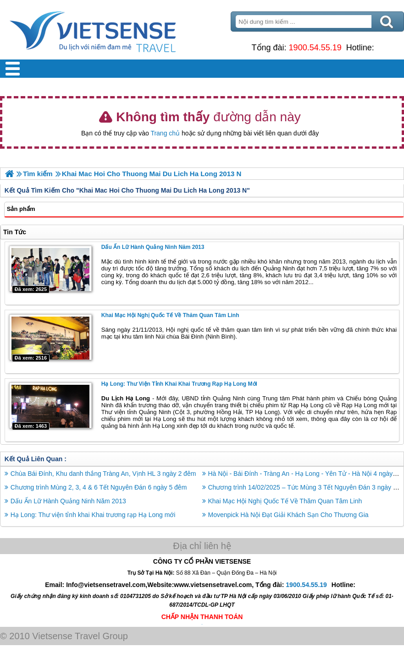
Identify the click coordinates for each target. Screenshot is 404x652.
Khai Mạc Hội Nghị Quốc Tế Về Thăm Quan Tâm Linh (170, 315)
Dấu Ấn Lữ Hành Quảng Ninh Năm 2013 (153, 247)
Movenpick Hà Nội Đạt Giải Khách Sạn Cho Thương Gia (288, 514)
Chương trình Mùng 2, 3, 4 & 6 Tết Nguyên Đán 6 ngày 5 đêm (99, 487)
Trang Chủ (115, 29)
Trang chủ (165, 133)
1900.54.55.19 (315, 47)
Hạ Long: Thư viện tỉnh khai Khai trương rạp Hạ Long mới (179, 384)
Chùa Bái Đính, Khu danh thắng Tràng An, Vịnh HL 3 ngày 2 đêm (103, 473)
